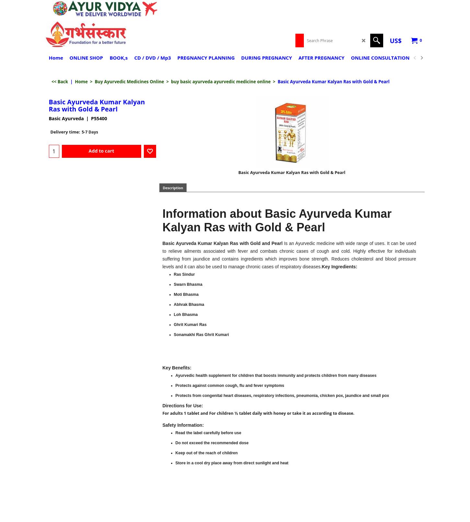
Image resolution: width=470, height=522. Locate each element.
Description (173, 187)
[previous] (415, 58)
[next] (422, 58)
